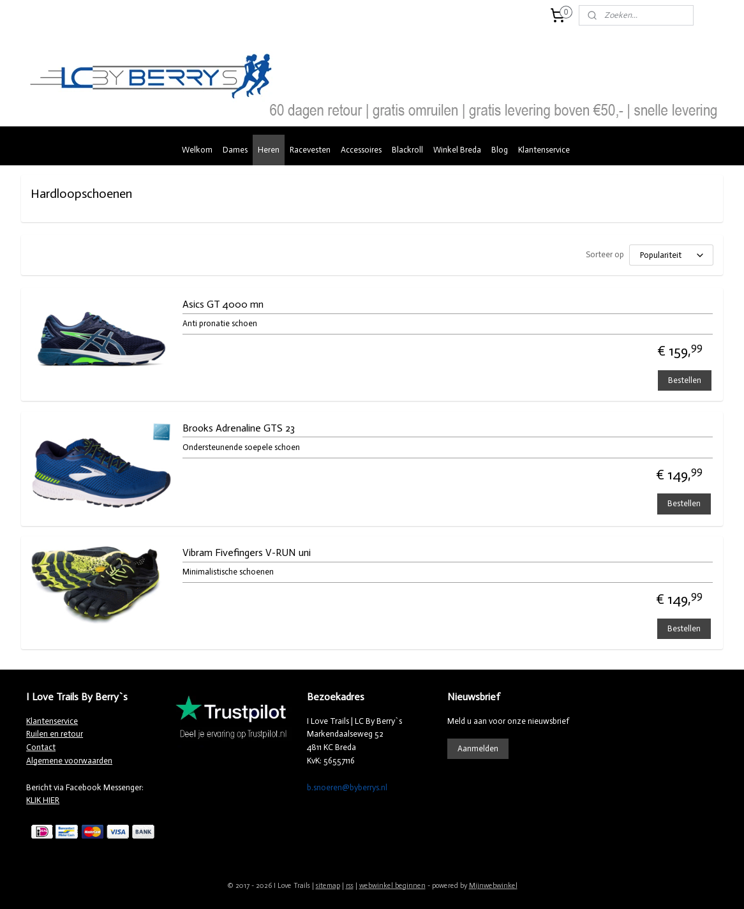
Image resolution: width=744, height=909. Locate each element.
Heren (268, 149)
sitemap (328, 886)
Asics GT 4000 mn (222, 304)
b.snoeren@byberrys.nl (347, 787)
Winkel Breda (457, 149)
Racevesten (310, 149)
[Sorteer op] (671, 255)
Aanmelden (478, 748)
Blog (499, 149)
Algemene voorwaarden (69, 760)
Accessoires (361, 149)
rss (349, 886)
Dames (235, 149)
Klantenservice (544, 149)
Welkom (197, 149)
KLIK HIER (42, 800)
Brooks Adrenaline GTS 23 (238, 428)
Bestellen (684, 380)
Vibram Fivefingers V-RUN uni (246, 552)
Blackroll (407, 149)
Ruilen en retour (54, 734)
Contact (41, 747)
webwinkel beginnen (392, 886)
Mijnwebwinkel (493, 886)
